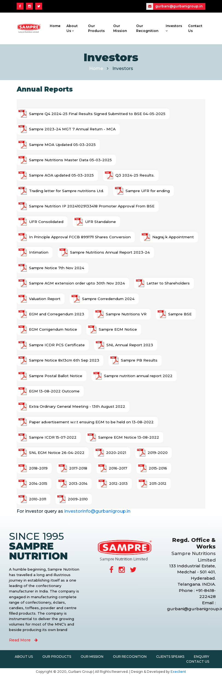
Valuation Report (44, 299)
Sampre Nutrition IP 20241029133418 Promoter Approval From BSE (91, 206)
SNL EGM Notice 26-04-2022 (56, 452)
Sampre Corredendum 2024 (108, 299)
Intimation (38, 252)
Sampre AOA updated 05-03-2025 (61, 175)
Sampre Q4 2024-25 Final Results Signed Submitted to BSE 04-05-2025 (97, 113)
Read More (23, 640)
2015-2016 (158, 468)
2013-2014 (78, 483)
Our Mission (120, 28)
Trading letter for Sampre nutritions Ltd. (66, 191)
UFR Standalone (100, 221)
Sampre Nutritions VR (126, 314)
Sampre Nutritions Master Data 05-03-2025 (70, 160)
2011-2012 (157, 483)
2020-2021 (116, 452)
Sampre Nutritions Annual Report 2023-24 (110, 252)
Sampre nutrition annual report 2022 (138, 376)
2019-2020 (158, 452)
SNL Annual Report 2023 (129, 345)
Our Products (96, 28)
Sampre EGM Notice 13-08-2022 (128, 437)
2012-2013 (118, 483)
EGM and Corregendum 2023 (56, 314)
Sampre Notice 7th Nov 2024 (56, 268)
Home (55, 26)
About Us (72, 28)
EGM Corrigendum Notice (53, 329)
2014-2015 (38, 483)
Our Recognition (147, 28)
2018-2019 (38, 468)
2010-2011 (37, 499)
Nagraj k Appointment (173, 237)
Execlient (178, 672)
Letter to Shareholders (168, 283)
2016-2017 (118, 468)
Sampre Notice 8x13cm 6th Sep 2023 (64, 360)
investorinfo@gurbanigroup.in (97, 511)
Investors (174, 28)
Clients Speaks (170, 657)
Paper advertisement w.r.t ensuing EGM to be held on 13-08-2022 (91, 422)
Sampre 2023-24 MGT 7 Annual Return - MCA (72, 129)
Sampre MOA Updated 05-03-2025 (62, 144)
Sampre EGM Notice (118, 329)
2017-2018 (78, 468)
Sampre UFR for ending (147, 191)
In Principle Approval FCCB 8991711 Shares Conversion (80, 237)
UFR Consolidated (46, 221)
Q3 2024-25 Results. (134, 175)
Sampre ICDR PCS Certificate (57, 345)
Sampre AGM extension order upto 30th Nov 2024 (77, 283)
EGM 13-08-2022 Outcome (54, 391)
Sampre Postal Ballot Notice (55, 376)
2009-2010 (78, 499)
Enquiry (201, 657)
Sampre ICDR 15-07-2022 (53, 437)
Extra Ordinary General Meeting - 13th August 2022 (77, 406)
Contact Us (195, 28)
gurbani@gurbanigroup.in (174, 6)
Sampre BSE (180, 314)
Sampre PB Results (139, 360)
